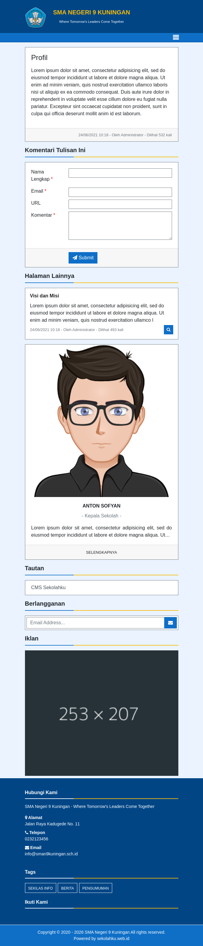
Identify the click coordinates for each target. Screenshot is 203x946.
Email (39, 191)
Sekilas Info (40, 888)
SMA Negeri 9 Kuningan (107, 932)
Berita (67, 888)
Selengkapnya (101, 552)
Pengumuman (95, 888)
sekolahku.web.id (113, 938)
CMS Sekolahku (48, 587)
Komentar (43, 215)
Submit (83, 257)
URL (36, 203)
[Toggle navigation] (176, 37)
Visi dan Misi (44, 295)
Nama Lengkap (42, 175)
